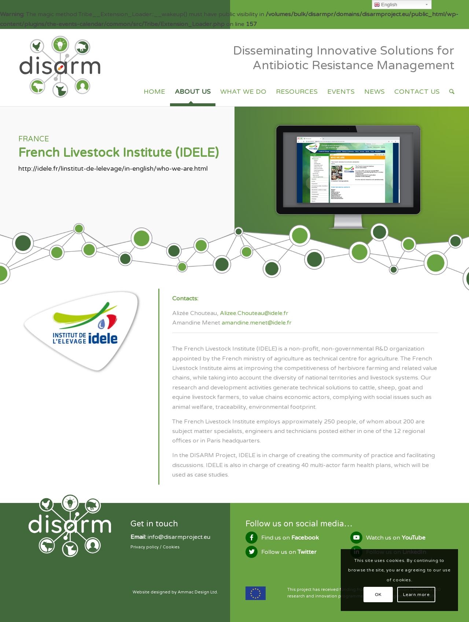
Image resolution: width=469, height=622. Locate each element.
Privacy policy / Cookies (155, 547)
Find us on (290, 537)
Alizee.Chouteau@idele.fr (254, 313)
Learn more (416, 594)
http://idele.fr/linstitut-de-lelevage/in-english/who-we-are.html (113, 168)
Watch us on (395, 537)
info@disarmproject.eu (179, 537)
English (385, 5)
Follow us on (289, 552)
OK (378, 594)
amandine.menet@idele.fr (257, 322)
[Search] (451, 92)
